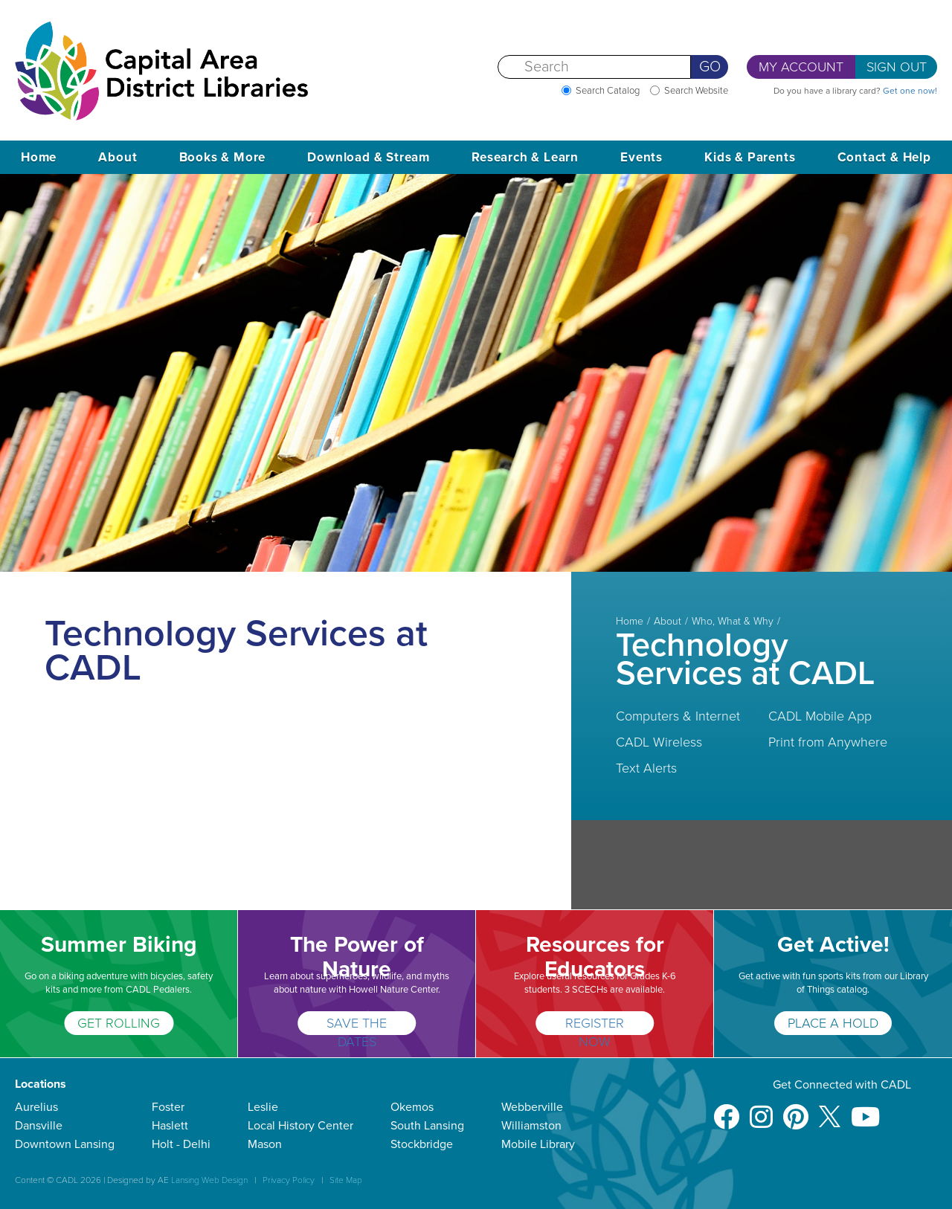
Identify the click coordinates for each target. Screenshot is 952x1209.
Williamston (531, 1125)
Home (39, 157)
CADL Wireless (659, 742)
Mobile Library (538, 1144)
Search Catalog (608, 91)
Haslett (170, 1125)
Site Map (345, 1180)
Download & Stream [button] (368, 157)
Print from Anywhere (827, 742)
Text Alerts (646, 768)
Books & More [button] (222, 157)
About (667, 621)
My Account (801, 67)
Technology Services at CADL (745, 659)
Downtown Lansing (65, 1144)
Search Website (696, 91)
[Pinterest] (795, 1109)
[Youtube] (865, 1109)
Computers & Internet (678, 716)
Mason (265, 1144)
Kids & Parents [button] (749, 157)
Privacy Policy (289, 1180)
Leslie (263, 1107)
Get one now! (910, 91)
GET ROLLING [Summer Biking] (118, 1023)
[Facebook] (726, 1109)
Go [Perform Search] (710, 67)
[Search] (594, 67)
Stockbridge (421, 1144)
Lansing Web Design (209, 1180)
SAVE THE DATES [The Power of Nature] (357, 1025)
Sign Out (896, 67)
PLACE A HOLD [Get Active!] (833, 1023)
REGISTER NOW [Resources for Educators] (594, 1025)
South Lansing (427, 1125)
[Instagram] (761, 1109)
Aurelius (36, 1107)
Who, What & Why (733, 621)
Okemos (412, 1107)
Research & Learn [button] (525, 157)
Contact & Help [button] (884, 157)
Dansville (38, 1125)
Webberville (532, 1107)
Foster (168, 1107)
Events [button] (641, 157)
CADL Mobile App (820, 716)
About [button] (117, 157)
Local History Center (300, 1125)
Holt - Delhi (181, 1144)
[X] (829, 1109)
